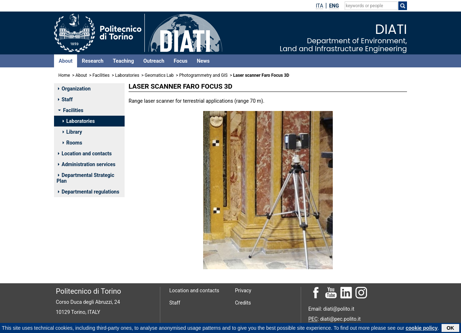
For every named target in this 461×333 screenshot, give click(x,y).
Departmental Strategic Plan (85, 178)
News (203, 61)
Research (92, 61)
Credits (243, 303)
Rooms (72, 143)
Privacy (243, 290)
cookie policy (422, 328)
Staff (65, 99)
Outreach (153, 61)
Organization (74, 89)
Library (72, 132)
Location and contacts (85, 153)
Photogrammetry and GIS (203, 75)
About (65, 61)
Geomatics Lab (159, 75)
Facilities (101, 75)
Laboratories (127, 75)
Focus (180, 61)
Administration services (87, 164)
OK (450, 328)
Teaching (123, 61)
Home (64, 75)
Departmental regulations (88, 192)
